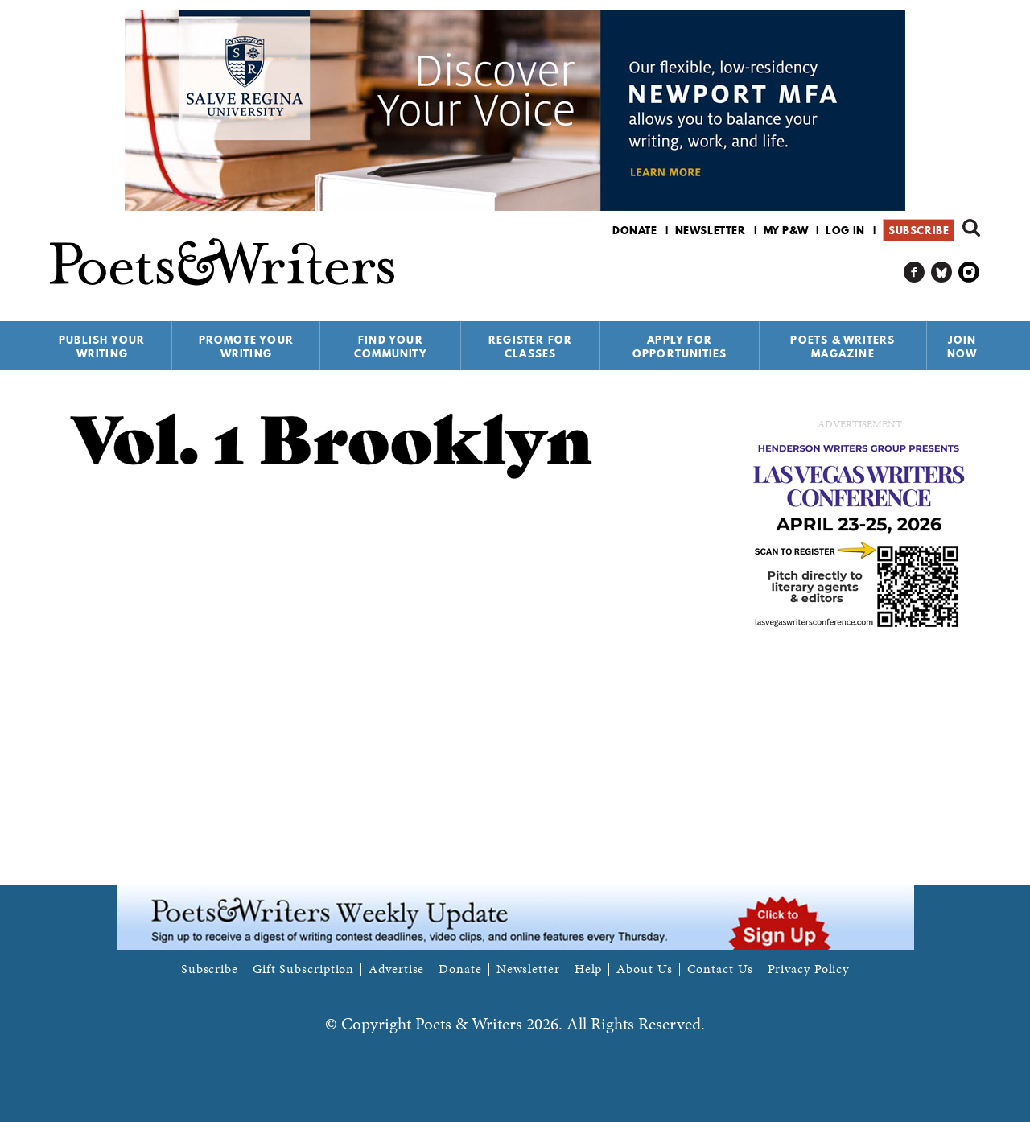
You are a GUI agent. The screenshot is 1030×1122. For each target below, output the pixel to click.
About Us (644, 969)
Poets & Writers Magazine (842, 346)
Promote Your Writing (246, 346)
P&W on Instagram (969, 272)
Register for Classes (530, 346)
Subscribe (918, 230)
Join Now (962, 346)
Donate (634, 230)
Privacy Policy (809, 969)
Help (589, 969)
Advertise (396, 969)
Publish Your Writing (102, 346)
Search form (971, 228)
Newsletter (710, 230)
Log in (845, 230)
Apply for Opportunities (679, 346)
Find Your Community (390, 346)
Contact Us (720, 969)
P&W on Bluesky (942, 272)
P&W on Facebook (914, 272)
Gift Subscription (303, 969)
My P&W (786, 230)
